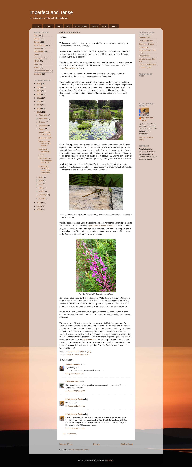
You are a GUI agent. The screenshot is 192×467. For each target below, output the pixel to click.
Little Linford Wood (41, 71)
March (41, 191)
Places (95, 26)
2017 (39, 94)
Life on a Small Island (147, 64)
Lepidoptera (38, 58)
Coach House (89, 340)
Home (37, 26)
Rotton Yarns (70, 68)
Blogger (110, 460)
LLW (104, 26)
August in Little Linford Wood (45, 133)
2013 (39, 109)
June (41, 181)
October (42, 122)
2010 (39, 206)
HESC (36, 61)
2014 (39, 105)
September (43, 126)
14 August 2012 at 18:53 (75, 406)
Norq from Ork (144, 56)
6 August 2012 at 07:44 (74, 374)
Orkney (37, 42)
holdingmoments (72, 364)
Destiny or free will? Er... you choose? (45, 143)
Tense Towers (81, 26)
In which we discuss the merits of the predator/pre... (45, 169)
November (43, 119)
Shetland (37, 74)
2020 (39, 84)
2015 (39, 101)
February (43, 195)
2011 (39, 203)
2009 (39, 210)
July (41, 177)
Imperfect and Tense (51, 12)
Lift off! (41, 155)
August (42, 129)
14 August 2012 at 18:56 (75, 428)
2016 (39, 98)
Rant (59, 26)
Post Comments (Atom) (79, 450)
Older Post (127, 444)
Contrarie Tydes (145, 68)
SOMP (114, 26)
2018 (39, 91)
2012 (39, 112)
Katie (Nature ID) (72, 382)
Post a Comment (69, 434)
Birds (68, 26)
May (41, 184)
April (41, 188)
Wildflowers (84, 355)
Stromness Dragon (146, 44)
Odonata (48, 26)
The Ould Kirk (144, 38)
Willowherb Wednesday (44, 150)
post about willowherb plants (101, 226)
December (43, 115)
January (42, 198)
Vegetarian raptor (45, 138)
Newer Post (65, 444)
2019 (39, 87)
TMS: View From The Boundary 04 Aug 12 (45, 160)
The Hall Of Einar (146, 41)
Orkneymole (143, 47)
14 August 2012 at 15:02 (75, 391)
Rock (36, 64)
